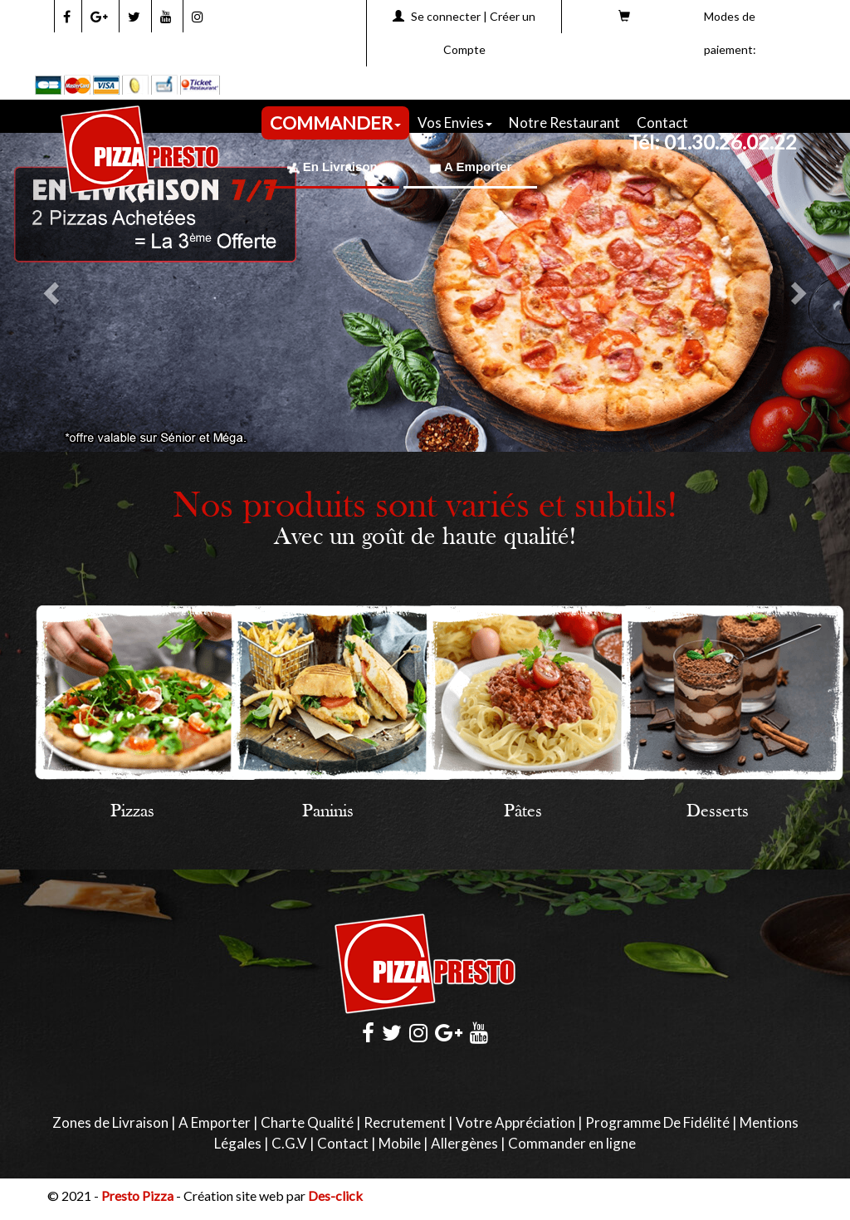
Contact (662, 122)
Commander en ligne (572, 1143)
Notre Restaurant (564, 122)
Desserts (717, 811)
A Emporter (470, 166)
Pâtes (523, 811)
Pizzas (132, 811)
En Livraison (332, 166)
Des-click (335, 1195)
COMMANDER (335, 122)
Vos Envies (455, 122)
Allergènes (464, 1143)
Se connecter (446, 16)
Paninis (328, 811)
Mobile (400, 1143)
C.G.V (289, 1143)
